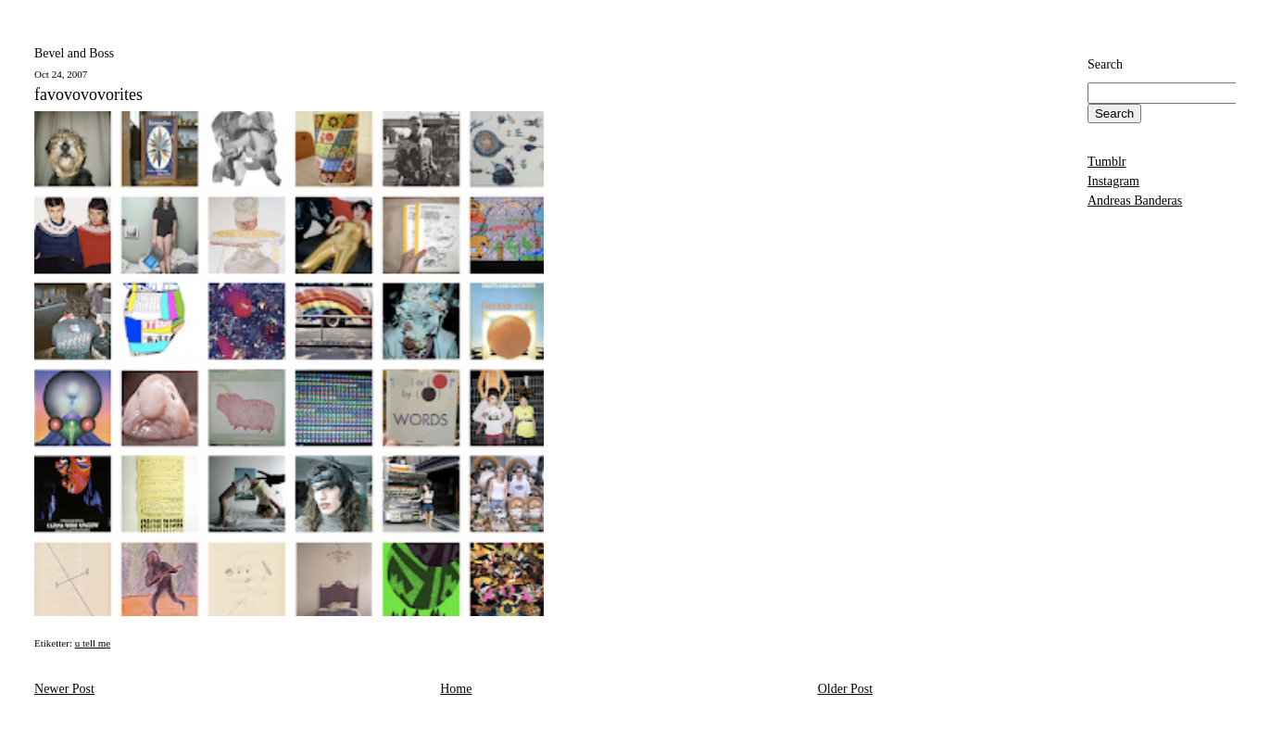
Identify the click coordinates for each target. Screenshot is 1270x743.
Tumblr (1107, 162)
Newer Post (64, 689)
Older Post (846, 689)
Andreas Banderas (1135, 201)
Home (456, 689)
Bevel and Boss (74, 53)
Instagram (1113, 181)
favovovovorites (88, 95)
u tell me (93, 643)
